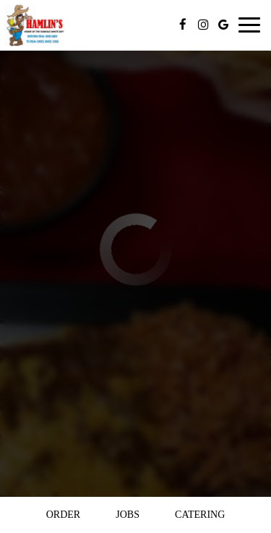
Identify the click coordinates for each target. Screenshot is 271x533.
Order (63, 514)
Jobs (127, 514)
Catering (200, 514)
